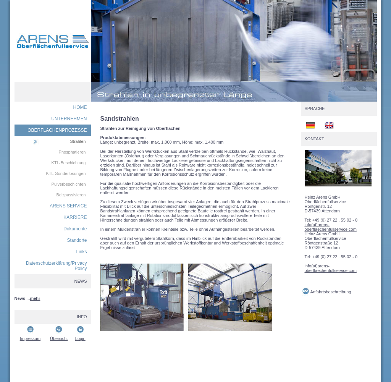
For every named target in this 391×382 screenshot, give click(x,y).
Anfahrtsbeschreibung (330, 292)
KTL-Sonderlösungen (66, 173)
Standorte (77, 240)
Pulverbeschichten (69, 184)
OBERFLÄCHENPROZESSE (57, 130)
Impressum (30, 338)
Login (80, 338)
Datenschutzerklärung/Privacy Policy (56, 266)
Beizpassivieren (71, 195)
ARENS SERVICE (68, 206)
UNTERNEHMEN (69, 118)
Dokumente (75, 228)
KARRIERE (75, 217)
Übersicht (59, 338)
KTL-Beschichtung (69, 162)
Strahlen (78, 141)
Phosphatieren (72, 152)
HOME (80, 107)
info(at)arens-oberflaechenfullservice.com (331, 226)
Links (81, 251)
